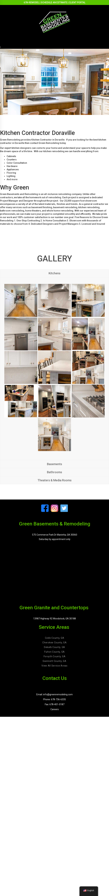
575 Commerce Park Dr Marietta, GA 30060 (54, 534)
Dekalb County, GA (54, 647)
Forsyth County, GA (55, 656)
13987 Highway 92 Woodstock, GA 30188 (54, 618)
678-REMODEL (31, 2)
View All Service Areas (54, 665)
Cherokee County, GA (54, 642)
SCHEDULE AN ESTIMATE (54, 2)
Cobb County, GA (54, 638)
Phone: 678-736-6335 (54, 699)
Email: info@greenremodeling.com (54, 694)
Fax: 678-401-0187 (54, 704)
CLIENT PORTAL (77, 2)
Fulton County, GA (54, 651)
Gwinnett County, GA (54, 661)
